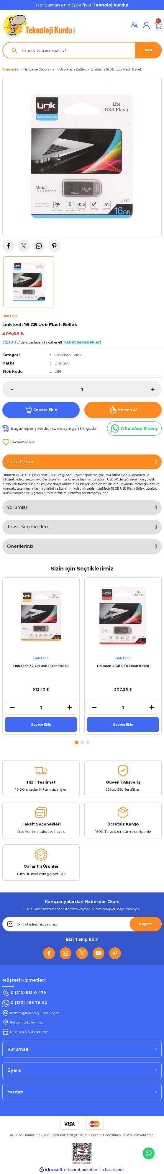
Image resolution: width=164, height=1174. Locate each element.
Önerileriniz (20, 546)
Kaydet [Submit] (146, 924)
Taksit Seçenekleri (27, 526)
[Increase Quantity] (156, 389)
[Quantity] (82, 389)
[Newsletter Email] (82, 924)
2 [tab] (82, 742)
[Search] (82, 50)
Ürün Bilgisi (20, 462)
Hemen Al (123, 409)
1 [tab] (76, 742)
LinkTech (62, 363)
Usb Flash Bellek (68, 355)
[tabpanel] (41, 656)
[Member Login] (134, 25)
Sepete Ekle (41, 409)
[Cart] (158, 25)
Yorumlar (17, 507)
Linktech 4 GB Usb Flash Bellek (123, 666)
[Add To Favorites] (18, 442)
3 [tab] (88, 742)
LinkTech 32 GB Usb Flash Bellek (41, 666)
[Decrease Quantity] (7, 389)
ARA (148, 50)
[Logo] (39, 25)
